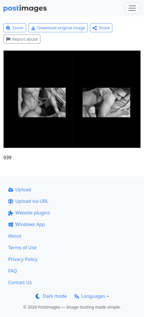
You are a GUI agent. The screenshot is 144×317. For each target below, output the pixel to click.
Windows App (26, 224)
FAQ (12, 271)
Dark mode (51, 296)
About (14, 236)
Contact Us (20, 282)
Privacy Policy (22, 259)
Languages (89, 296)
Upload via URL (28, 201)
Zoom (15, 28)
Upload (19, 189)
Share (101, 28)
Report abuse (22, 39)
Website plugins (29, 212)
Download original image (58, 28)
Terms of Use (22, 247)
